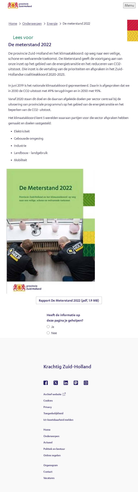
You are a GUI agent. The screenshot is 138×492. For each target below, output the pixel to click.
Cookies (48, 400)
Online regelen (52, 455)
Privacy (47, 406)
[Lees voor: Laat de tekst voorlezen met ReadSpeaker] (20, 37)
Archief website (52, 394)
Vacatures (48, 477)
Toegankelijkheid (53, 413)
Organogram (50, 465)
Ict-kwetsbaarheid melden (58, 419)
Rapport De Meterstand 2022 (69, 300)
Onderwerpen (51, 436)
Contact (47, 471)
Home (46, 429)
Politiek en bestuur (54, 448)
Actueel (47, 442)
